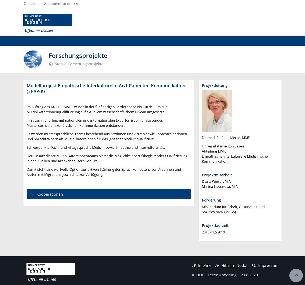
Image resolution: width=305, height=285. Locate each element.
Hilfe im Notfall (231, 265)
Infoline (201, 265)
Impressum (265, 265)
